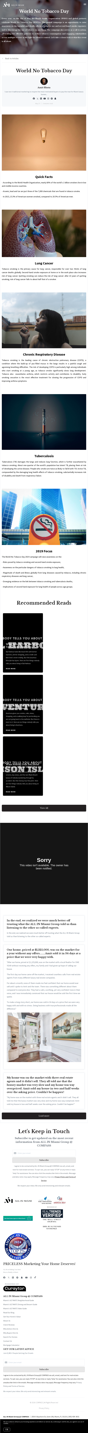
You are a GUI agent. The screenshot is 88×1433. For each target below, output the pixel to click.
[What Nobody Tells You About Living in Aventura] (23, 688)
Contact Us (7, 1341)
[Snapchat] (22, 1277)
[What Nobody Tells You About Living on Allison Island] (23, 748)
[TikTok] (35, 1277)
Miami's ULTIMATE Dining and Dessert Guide (20, 1304)
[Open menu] (85, 4)
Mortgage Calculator (11, 1345)
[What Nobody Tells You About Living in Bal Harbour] (23, 626)
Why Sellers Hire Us (10, 1329)
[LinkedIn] (13, 1277)
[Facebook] (4, 1277)
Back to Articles (12, 58)
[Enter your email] (46, 1153)
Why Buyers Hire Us (10, 1333)
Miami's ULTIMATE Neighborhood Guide (18, 1300)
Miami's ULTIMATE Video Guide (15, 1308)
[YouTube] (26, 1277)
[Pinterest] (17, 1277)
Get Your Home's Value (12, 1316)
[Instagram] (31, 1277)
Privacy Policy (44, 1408)
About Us (6, 1321)
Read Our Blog (8, 1312)
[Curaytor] (14, 1291)
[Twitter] (9, 1277)
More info (12, 1423)
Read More (11, 668)
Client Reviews (9, 1325)
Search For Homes (10, 1337)
